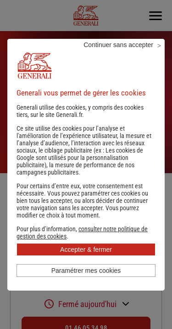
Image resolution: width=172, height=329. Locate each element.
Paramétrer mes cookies (86, 270)
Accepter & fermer (86, 249)
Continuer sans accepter (118, 44)
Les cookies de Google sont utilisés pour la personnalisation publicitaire (80, 158)
